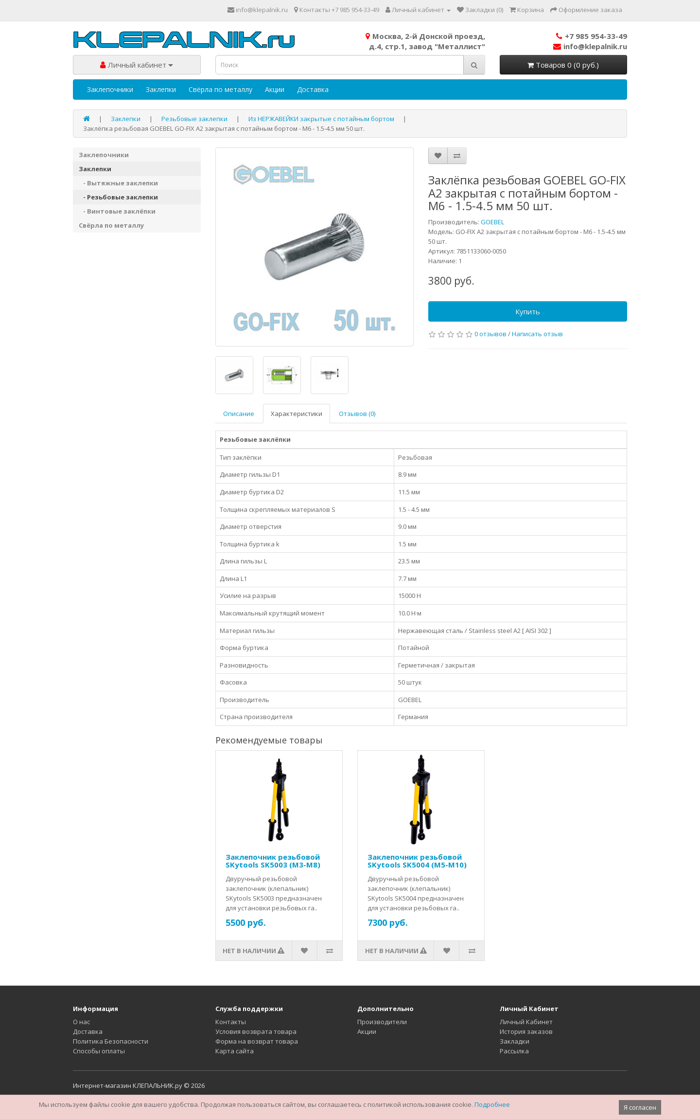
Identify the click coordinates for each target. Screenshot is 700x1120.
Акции (274, 89)
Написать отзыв (537, 333)
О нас (81, 1021)
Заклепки (161, 89)
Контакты (230, 1021)
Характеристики (296, 413)
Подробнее (492, 1104)
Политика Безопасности (110, 1041)
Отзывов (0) (357, 413)
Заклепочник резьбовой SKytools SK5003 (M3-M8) (273, 861)
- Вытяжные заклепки (118, 183)
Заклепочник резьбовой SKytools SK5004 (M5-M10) (417, 861)
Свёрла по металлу (220, 89)
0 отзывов (490, 333)
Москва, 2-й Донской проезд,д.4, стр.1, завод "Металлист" (425, 41)
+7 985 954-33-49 (591, 36)
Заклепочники (110, 89)
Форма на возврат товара (256, 1041)
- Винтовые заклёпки (117, 211)
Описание (238, 413)
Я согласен (640, 1107)
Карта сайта (234, 1051)
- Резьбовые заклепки (118, 197)
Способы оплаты (99, 1051)
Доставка (313, 89)
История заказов (526, 1031)
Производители (382, 1021)
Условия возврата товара (256, 1031)
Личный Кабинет (526, 1021)
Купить (527, 311)
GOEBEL (492, 221)
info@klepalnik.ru (590, 46)
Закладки (514, 1041)
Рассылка (514, 1051)
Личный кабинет (136, 65)
